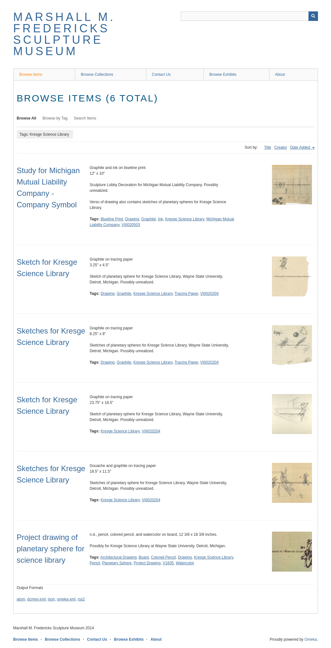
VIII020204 (209, 293)
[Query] (249, 16)
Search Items (85, 118)
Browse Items (31, 74)
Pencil (95, 563)
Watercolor (185, 563)
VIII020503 (131, 225)
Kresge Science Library (184, 219)
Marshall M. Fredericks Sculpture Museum (64, 34)
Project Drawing (147, 563)
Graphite (148, 219)
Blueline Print (112, 219)
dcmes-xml (36, 599)
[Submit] (313, 16)
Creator (280, 147)
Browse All (26, 118)
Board (144, 557)
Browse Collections (97, 74)
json (51, 599)
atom (21, 599)
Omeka (310, 639)
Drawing (132, 219)
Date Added (300, 147)
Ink (160, 219)
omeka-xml (66, 599)
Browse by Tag (55, 118)
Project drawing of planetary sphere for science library (50, 548)
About (280, 74)
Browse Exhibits (222, 74)
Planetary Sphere (117, 563)
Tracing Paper (186, 293)
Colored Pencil (163, 557)
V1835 (168, 563)
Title (267, 147)
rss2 (81, 599)
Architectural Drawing (118, 557)
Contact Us (161, 74)
